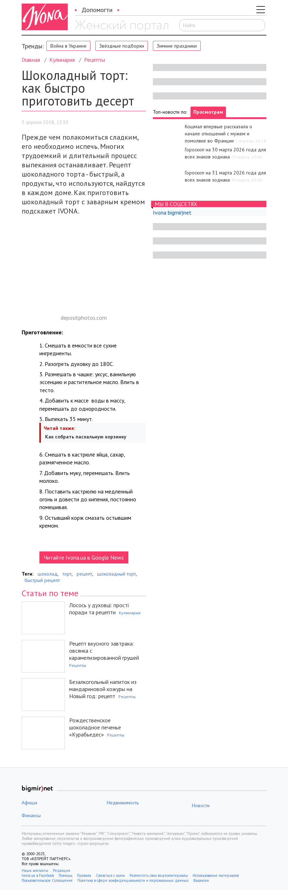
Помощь (65, 875)
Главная (31, 59)
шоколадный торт (116, 574)
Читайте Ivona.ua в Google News (84, 557)
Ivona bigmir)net (172, 212)
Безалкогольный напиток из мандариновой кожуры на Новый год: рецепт (103, 689)
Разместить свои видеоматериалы (158, 875)
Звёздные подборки (121, 46)
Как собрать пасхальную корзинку (85, 436)
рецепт (84, 574)
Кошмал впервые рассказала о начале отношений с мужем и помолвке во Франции (218, 133)
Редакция (61, 870)
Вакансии (201, 880)
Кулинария (62, 59)
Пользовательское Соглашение (47, 880)
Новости (201, 805)
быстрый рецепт (42, 580)
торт (67, 574)
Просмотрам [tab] (208, 112)
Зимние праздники (177, 46)
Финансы (31, 815)
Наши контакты (35, 870)
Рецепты (94, 59)
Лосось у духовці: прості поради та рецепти (99, 609)
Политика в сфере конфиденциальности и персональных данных (133, 880)
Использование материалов (216, 875)
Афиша (29, 802)
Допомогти (97, 10)
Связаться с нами (110, 875)
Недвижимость (123, 802)
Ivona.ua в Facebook (38, 875)
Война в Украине (68, 46)
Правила (84, 875)
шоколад (47, 574)
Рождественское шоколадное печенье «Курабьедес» (95, 727)
